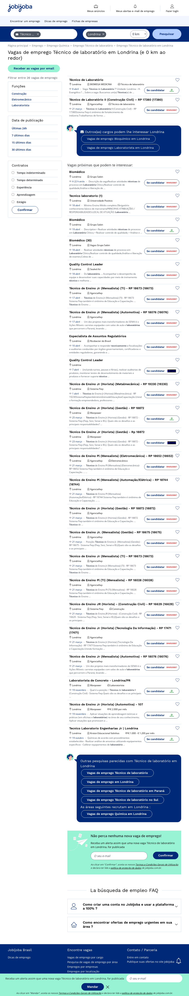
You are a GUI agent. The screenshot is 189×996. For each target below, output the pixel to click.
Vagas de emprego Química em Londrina (116, 814)
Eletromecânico (22, 99)
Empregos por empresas (82, 966)
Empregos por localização (83, 971)
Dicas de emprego (19, 957)
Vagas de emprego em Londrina (110, 782)
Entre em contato (138, 957)
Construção (19, 93)
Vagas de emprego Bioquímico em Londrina (118, 139)
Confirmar (25, 210)
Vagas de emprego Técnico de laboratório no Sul (122, 800)
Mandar (92, 987)
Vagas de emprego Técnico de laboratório (117, 773)
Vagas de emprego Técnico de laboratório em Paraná (125, 791)
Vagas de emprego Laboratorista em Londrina (120, 148)
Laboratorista (20, 105)
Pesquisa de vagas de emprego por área (92, 962)
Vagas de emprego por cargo (85, 957)
